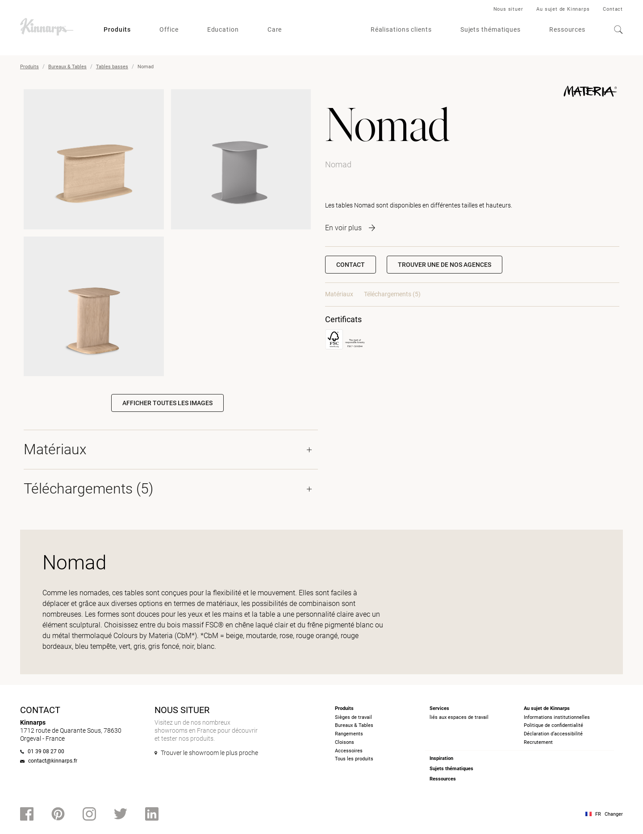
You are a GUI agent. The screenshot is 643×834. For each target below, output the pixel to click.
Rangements (349, 734)
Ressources (567, 29)
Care (274, 29)
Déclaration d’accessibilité (553, 734)
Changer (614, 814)
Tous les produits (354, 759)
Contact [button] (350, 264)
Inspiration (441, 758)
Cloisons (344, 742)
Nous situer (508, 9)
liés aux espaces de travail (459, 717)
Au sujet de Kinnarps (562, 9)
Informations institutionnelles (557, 717)
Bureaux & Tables (67, 67)
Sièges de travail (353, 717)
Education (223, 29)
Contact (613, 9)
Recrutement (538, 742)
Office (168, 29)
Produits (117, 29)
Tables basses (112, 67)
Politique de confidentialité (553, 725)
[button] (444, 265)
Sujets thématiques (490, 29)
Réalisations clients (401, 29)
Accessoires (349, 751)
